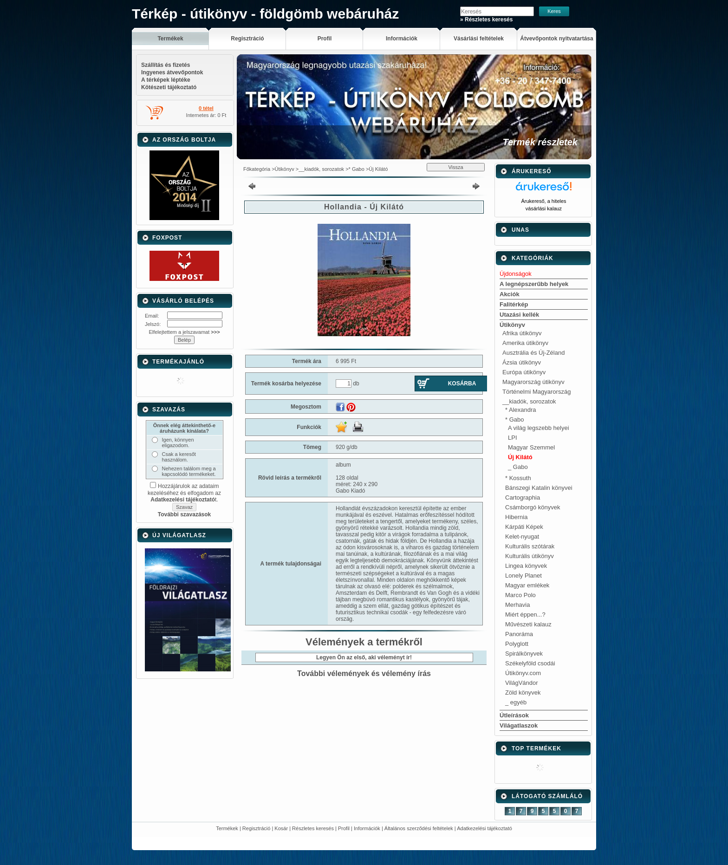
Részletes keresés (313, 828)
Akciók (510, 294)
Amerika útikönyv (525, 342)
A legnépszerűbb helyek (534, 283)
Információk (367, 828)
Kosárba (462, 383)
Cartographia (522, 497)
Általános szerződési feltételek (418, 828)
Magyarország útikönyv (533, 381)
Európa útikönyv (524, 372)
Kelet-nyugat (522, 536)
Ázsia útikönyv (521, 362)
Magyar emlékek (527, 585)
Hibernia (516, 517)
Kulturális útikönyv (529, 556)
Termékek (227, 828)
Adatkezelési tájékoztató (484, 828)
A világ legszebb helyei (538, 427)
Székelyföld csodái (530, 663)
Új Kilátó (378, 169)
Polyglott (516, 643)
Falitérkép (514, 304)
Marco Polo (520, 595)
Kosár (281, 828)
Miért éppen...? (525, 614)
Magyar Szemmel (531, 447)
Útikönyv (284, 169)
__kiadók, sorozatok (321, 169)
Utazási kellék (519, 314)
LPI (512, 437)
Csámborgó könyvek (532, 507)
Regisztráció (256, 828)
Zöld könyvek (523, 692)
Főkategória (256, 169)
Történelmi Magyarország (536, 391)
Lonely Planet (523, 575)
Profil (344, 828)
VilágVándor (521, 682)
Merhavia (517, 604)
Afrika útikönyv (522, 333)
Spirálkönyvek (524, 653)
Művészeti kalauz (528, 624)
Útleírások (514, 715)
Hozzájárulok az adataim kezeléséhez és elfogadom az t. (184, 493)
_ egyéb (515, 702)
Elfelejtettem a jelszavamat (184, 332)
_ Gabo (518, 466)
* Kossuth (518, 478)
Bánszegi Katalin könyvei (538, 487)
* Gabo (356, 169)
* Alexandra (520, 409)
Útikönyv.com (523, 673)
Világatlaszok (519, 725)
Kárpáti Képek (524, 526)
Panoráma (519, 634)
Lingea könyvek (526, 565)
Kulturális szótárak (529, 546)
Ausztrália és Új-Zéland (533, 352)
